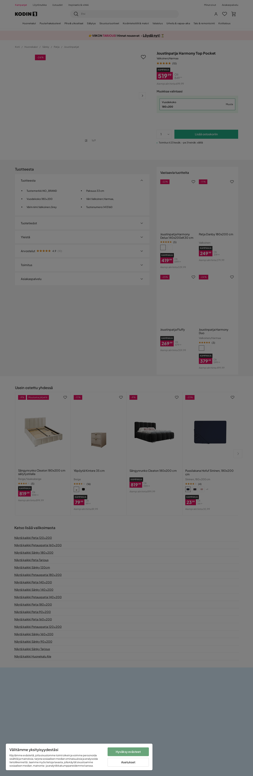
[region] (79, 757)
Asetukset (128, 762)
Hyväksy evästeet (128, 752)
